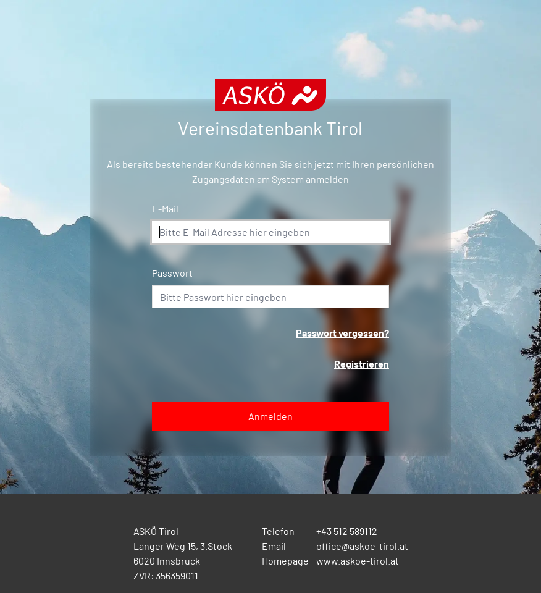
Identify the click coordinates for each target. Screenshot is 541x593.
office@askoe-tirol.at (362, 546)
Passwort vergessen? (342, 333)
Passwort (172, 273)
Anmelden (270, 416)
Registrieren (361, 363)
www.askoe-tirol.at (357, 560)
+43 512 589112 (346, 531)
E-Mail (165, 208)
